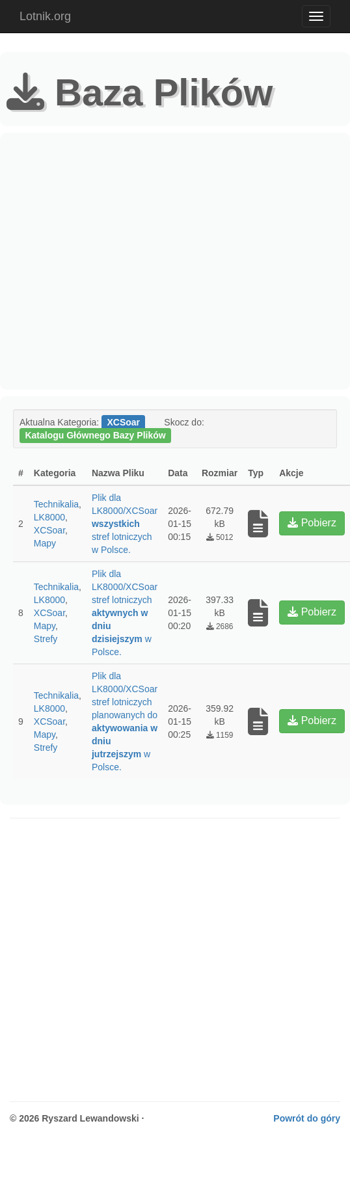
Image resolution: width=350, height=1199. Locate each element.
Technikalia (56, 504)
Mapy (45, 543)
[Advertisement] (122, 261)
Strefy (46, 639)
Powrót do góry (306, 1118)
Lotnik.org (45, 16)
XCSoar (49, 530)
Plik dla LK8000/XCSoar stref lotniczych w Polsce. (124, 523)
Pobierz (312, 522)
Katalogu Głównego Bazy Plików (95, 435)
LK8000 (49, 517)
